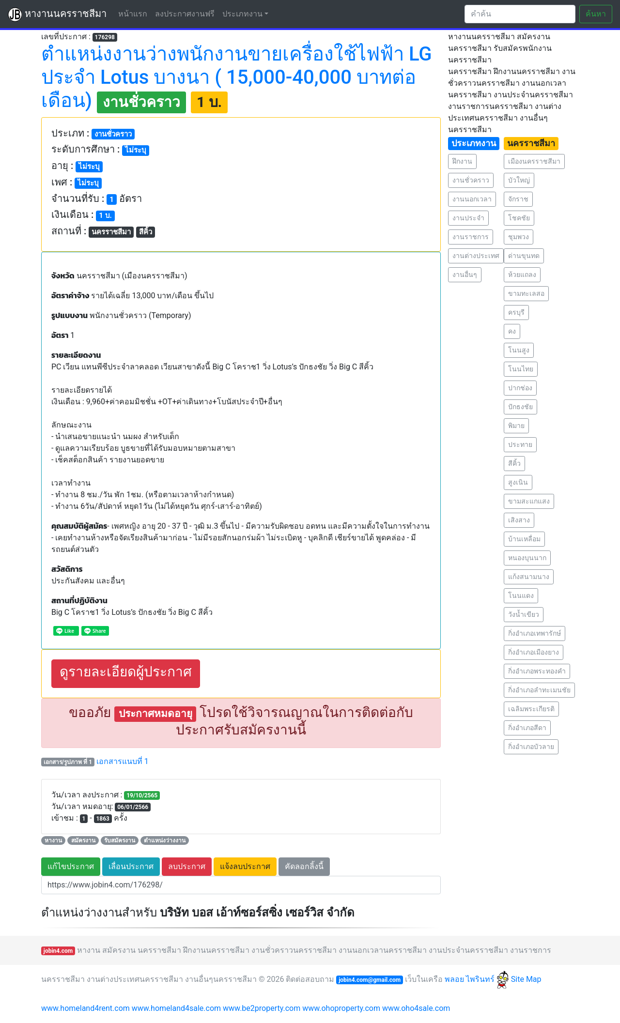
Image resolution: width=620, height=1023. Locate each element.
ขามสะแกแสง (529, 501)
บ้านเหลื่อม (524, 539)
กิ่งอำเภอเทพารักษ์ (534, 633)
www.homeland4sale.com (176, 1008)
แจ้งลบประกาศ (245, 866)
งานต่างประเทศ (475, 256)
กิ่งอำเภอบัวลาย (531, 746)
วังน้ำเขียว (523, 614)
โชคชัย (519, 218)
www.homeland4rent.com (85, 1008)
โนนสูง (518, 350)
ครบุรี (516, 312)
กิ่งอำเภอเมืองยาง (533, 652)
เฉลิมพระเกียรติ (531, 709)
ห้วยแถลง (522, 274)
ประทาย (520, 444)
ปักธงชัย (520, 407)
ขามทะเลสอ (526, 293)
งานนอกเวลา (472, 199)
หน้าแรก (134, 13)
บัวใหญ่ (519, 180)
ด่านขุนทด (524, 256)
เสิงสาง (519, 520)
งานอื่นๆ (464, 274)
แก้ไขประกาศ (70, 866)
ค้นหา (596, 13)
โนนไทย (520, 369)
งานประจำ (468, 218)
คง (512, 331)
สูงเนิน (518, 482)
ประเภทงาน (242, 13)
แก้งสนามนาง (528, 576)
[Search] (520, 14)
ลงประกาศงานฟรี (185, 13)
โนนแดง (521, 595)
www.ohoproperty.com (341, 1008)
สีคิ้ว (514, 463)
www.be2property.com (261, 1008)
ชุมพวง (518, 237)
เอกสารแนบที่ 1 (122, 761)
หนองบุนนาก (527, 558)
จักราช (518, 199)
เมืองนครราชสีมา (534, 161)
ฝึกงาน (462, 161)
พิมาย (516, 425)
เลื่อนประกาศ (131, 866)
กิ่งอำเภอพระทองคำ (537, 671)
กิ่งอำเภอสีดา (527, 728)
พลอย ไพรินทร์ (477, 979)
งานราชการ (470, 237)
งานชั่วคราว (470, 180)
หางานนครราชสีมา (57, 14)
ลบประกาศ (186, 866)
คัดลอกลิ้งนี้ (304, 866)
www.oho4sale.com (416, 1008)
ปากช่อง (520, 388)
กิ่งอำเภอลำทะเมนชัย (539, 690)
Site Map (526, 979)
